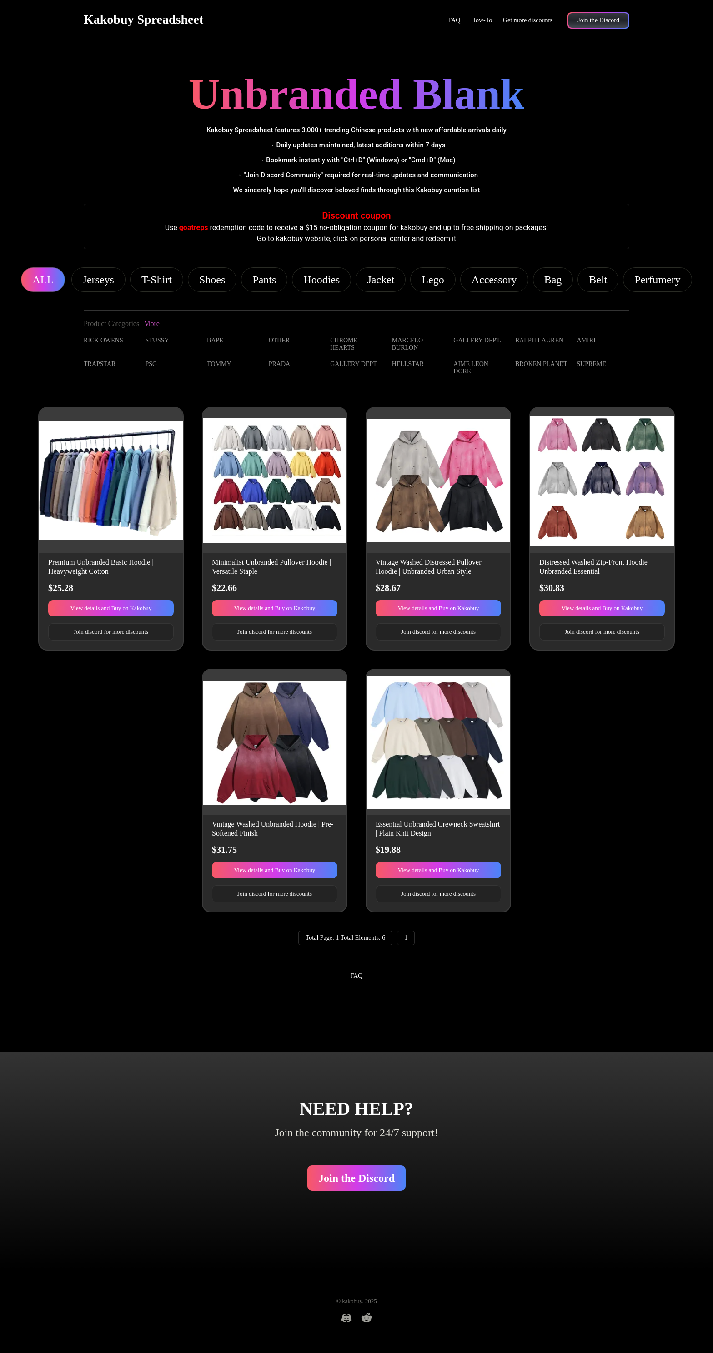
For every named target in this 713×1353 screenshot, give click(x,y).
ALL (43, 280)
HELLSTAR (408, 364)
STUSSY (157, 340)
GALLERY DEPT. (477, 340)
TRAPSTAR (99, 364)
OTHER (279, 340)
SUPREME (591, 364)
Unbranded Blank (357, 94)
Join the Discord (356, 1178)
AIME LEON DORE (470, 368)
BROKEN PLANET (541, 364)
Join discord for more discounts (111, 631)
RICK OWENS (103, 340)
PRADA (279, 364)
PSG (151, 364)
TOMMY (219, 364)
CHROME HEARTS (343, 344)
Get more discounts (527, 20)
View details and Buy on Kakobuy (111, 608)
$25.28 (60, 588)
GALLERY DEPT (353, 364)
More (152, 323)
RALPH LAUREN (539, 340)
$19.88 (388, 850)
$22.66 (224, 588)
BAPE (215, 340)
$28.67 (388, 588)
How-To (481, 20)
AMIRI (586, 340)
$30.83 (551, 588)
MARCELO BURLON (407, 344)
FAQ (454, 20)
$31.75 (224, 850)
